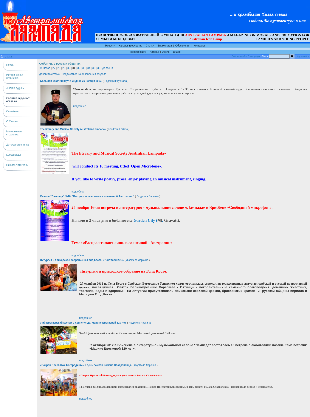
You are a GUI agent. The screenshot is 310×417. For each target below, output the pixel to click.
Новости (110, 45)
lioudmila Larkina (118, 129)
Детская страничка (17, 144)
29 (63, 68)
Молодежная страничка (14, 133)
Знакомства (165, 45)
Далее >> (108, 68)
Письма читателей (17, 164)
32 (78, 68)
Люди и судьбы (15, 88)
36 (98, 68)
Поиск (9, 64)
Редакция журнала (115, 80)
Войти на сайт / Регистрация (246, 56)
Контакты (199, 45)
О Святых (12, 121)
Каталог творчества (130, 45)
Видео (177, 51)
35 (93, 68)
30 (68, 68)
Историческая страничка (14, 76)
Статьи (150, 45)
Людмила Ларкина (148, 196)
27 (54, 68)
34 (88, 68)
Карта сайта (303, 56)
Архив (166, 51)
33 (83, 68)
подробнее (79, 106)
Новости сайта (137, 51)
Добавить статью (49, 74)
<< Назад (44, 68)
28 (58, 68)
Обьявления (182, 45)
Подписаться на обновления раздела (84, 74)
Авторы (154, 51)
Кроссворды (13, 154)
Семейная (12, 111)
